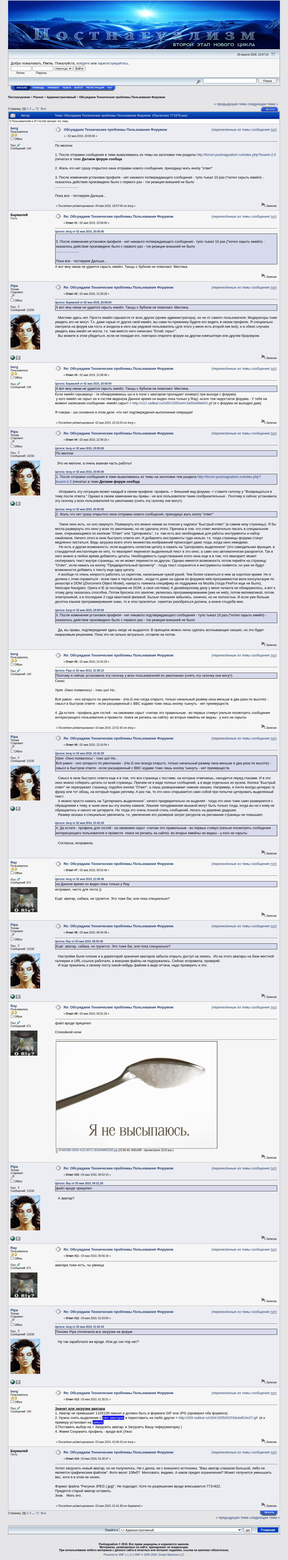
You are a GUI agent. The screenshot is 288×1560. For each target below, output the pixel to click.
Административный (61, 97)
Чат (109, 87)
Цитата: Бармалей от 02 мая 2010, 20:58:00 (83, 302)
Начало (22, 87)
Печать (270, 109)
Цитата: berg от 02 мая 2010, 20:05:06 (79, 231)
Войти (78, 87)
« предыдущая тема (230, 104)
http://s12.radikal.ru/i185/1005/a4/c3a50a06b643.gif (172, 403)
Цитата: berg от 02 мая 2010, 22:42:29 (79, 753)
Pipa (14, 286)
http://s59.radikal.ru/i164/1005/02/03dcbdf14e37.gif (218, 1418)
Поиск (67, 87)
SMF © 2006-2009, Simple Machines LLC (160, 1554)
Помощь (38, 87)
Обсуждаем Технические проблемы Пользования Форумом (122, 97)
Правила (53, 87)
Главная (268, 1530)
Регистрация (95, 87)
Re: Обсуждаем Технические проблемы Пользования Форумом (119, 216)
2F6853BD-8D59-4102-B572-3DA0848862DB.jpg (86, 1150)
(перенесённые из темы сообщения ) (244, 130)
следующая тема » (263, 104)
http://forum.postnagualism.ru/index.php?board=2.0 (236, 155)
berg (14, 128)
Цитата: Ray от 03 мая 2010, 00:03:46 (79, 941)
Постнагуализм (19, 97)
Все (43, 108)
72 (37, 108)
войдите (83, 63)
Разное (38, 97)
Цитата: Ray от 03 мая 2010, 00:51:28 (79, 1183)
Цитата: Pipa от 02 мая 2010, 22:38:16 (79, 670)
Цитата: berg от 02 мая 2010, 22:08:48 (79, 879)
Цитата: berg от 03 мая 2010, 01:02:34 (79, 1326)
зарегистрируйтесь (113, 63)
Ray (14, 862)
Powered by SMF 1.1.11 (117, 1554)
